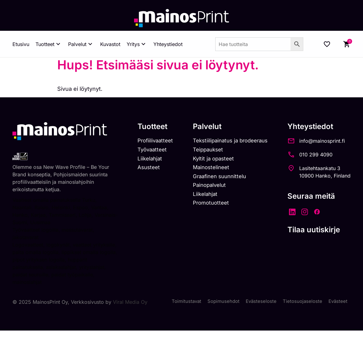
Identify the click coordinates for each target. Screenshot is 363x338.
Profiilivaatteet (147, 141)
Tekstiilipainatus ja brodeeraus (227, 141)
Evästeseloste (258, 302)
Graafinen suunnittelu (215, 178)
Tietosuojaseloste (301, 302)
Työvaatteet (144, 150)
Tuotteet (48, 44)
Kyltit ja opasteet (208, 160)
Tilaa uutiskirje (313, 229)
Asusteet (140, 169)
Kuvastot (110, 44)
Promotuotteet (205, 207)
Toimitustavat (180, 302)
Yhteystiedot (168, 44)
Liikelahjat (141, 160)
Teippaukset (202, 150)
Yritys (137, 44)
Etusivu (20, 44)
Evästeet (337, 302)
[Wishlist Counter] (327, 44)
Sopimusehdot (219, 302)
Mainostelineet (206, 169)
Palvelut (81, 44)
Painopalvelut (204, 188)
